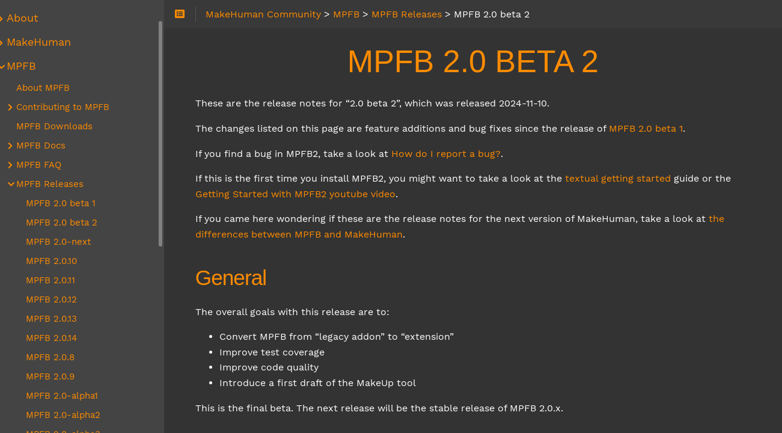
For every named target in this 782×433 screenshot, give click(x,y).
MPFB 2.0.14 (64, 338)
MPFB (34, 66)
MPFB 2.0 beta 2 (74, 222)
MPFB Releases (62, 184)
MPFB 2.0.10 (64, 261)
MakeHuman (51, 42)
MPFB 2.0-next (70, 241)
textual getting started (634, 178)
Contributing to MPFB (75, 107)
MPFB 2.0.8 (62, 357)
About (35, 18)
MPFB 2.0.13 (64, 318)
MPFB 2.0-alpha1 (74, 395)
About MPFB (55, 87)
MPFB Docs (53, 145)
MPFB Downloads (67, 126)
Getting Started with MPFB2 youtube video (312, 194)
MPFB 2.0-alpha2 (75, 415)
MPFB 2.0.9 (62, 376)
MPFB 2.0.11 (63, 280)
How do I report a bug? (462, 153)
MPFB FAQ (51, 164)
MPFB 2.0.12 (64, 299)
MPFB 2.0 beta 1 (662, 128)
